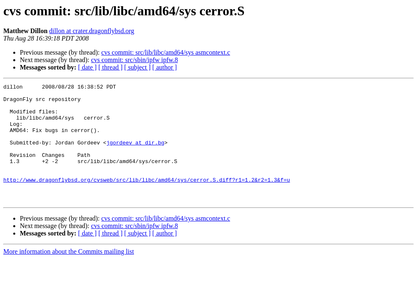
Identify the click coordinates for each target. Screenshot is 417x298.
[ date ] (87, 67)
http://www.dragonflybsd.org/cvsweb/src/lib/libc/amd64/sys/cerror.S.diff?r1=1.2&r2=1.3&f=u (146, 199)
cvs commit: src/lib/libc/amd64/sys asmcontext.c (165, 52)
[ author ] (164, 67)
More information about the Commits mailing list (68, 275)
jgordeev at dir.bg (135, 155)
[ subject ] (137, 67)
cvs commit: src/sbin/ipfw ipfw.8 (134, 59)
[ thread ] (110, 67)
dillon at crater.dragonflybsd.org (91, 30)
